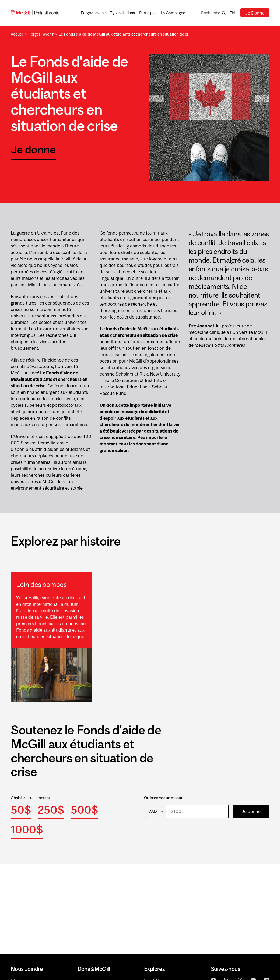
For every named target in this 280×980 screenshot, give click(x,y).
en (232, 12)
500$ (84, 810)
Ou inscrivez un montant (165, 797)
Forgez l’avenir (41, 34)
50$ (21, 810)
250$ (51, 810)
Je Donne (255, 13)
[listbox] (155, 811)
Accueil (17, 34)
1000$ (27, 829)
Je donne (33, 149)
